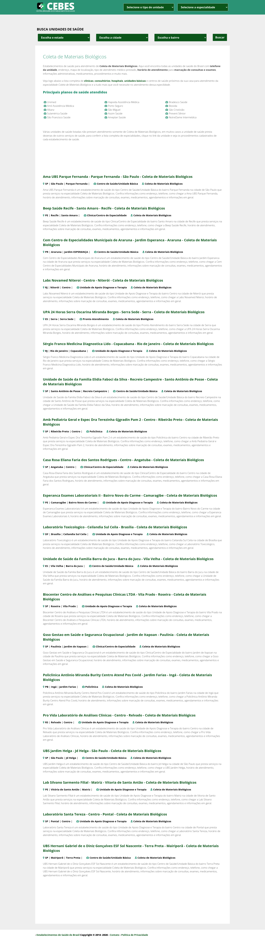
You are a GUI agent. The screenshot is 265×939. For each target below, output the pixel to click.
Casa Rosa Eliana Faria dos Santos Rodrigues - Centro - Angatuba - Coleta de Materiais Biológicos (123, 460)
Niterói (54, 287)
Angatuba (57, 467)
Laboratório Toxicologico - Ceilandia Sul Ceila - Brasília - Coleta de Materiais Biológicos (115, 527)
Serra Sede (67, 319)
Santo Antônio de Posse (65, 391)
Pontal (55, 821)
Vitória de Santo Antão (65, 789)
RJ (46, 287)
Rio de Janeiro (59, 350)
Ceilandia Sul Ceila (75, 534)
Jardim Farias (67, 686)
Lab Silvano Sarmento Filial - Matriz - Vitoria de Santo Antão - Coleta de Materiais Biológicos (119, 782)
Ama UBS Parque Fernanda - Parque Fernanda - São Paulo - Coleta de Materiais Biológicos (117, 176)
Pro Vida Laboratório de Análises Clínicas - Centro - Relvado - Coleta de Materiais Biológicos (119, 715)
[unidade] (148, 7)
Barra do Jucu (74, 566)
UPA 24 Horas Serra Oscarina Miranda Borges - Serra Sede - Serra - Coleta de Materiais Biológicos (123, 312)
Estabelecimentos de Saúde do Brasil (58, 934)
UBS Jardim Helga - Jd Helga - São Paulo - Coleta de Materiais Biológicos (102, 750)
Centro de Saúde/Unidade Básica (117, 183)
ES (46, 319)
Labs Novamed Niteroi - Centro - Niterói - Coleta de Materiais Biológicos (103, 280)
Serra (54, 319)
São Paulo (57, 183)
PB (47, 686)
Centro (66, 287)
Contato (114, 934)
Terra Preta (73, 857)
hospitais (117, 80)
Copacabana (78, 350)
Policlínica (96, 431)
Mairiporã (57, 857)
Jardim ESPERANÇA (76, 251)
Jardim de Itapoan (75, 646)
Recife (55, 215)
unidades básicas (135, 80)
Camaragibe (58, 502)
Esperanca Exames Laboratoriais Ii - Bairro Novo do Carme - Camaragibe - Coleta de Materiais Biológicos (130, 495)
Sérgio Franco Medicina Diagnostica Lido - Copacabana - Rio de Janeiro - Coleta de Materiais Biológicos (128, 343)
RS (46, 722)
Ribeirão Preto (60, 431)
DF (46, 534)
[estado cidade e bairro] (64, 37)
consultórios (102, 80)
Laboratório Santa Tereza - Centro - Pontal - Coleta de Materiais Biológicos (105, 814)
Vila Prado (69, 606)
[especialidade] (202, 7)
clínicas (88, 80)
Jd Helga (71, 757)
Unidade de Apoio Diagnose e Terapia (103, 287)
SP (46, 183)
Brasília (56, 534)
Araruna (56, 251)
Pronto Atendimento (96, 319)
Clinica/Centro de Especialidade (107, 215)
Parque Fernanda (77, 183)
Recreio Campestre (95, 391)
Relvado (56, 722)
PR (46, 251)
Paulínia (56, 646)
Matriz (86, 789)
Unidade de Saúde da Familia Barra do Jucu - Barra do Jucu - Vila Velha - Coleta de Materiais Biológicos (128, 559)
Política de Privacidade (134, 934)
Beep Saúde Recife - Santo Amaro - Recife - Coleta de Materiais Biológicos (104, 208)
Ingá (53, 686)
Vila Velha (57, 566)
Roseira (55, 606)
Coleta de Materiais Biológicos (164, 183)
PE (46, 215)
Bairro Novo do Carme (83, 502)
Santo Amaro (69, 215)
